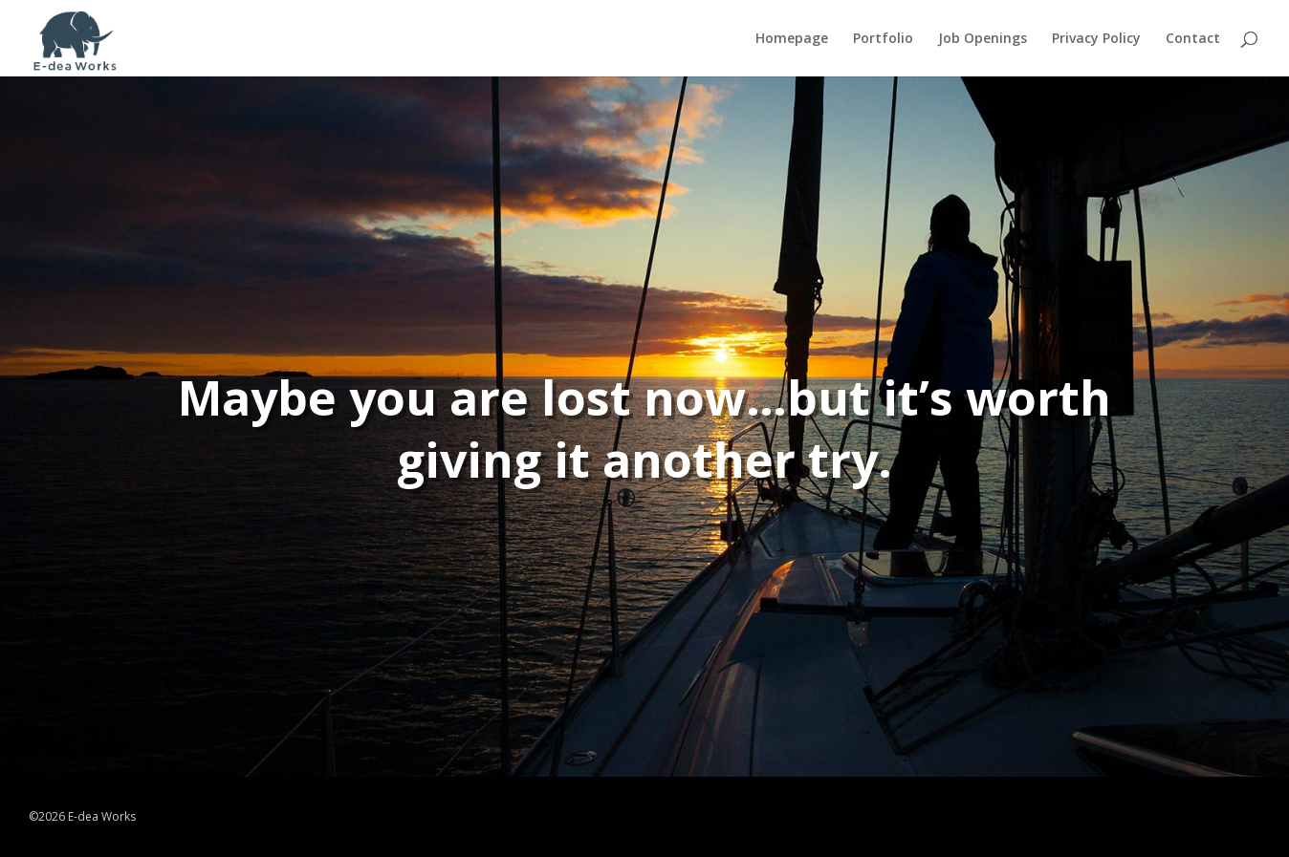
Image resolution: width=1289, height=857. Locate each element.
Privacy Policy (1096, 39)
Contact (1193, 39)
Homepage (791, 39)
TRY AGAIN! (673, 557)
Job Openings (982, 39)
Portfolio (883, 39)
